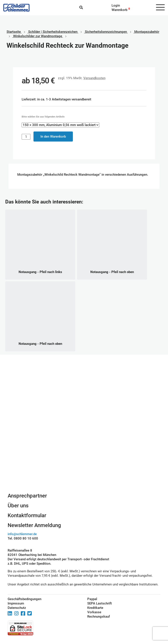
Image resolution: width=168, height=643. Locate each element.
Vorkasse (94, 612)
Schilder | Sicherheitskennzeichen (52, 32)
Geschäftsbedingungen (24, 599)
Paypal (92, 599)
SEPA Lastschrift (99, 603)
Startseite (14, 32)
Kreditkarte (95, 608)
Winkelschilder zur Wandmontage (37, 36)
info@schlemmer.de (22, 534)
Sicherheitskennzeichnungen (106, 32)
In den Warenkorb (53, 136)
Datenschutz (17, 608)
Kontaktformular (27, 515)
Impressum (16, 603)
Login (116, 5)
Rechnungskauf (98, 616)
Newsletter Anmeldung (34, 525)
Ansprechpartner (27, 496)
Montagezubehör (146, 32)
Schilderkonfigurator (84, 445)
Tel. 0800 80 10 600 (23, 538)
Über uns (18, 506)
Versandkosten (94, 78)
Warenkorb (119, 10)
